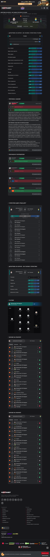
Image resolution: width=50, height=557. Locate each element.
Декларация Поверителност (33, 516)
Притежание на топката (13, 75)
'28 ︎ (11, 44)
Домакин (16, 344)
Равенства (12, 283)
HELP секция (30, 520)
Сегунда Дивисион (17, 13)
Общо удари (10, 54)
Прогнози (5, 13)
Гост (20, 344)
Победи (12, 280)
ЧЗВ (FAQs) (29, 509)
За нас (28, 512)
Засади (9, 72)
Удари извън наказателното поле (15, 63)
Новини (4, 520)
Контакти (29, 511)
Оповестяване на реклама (33, 524)
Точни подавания (12, 84)
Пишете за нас (30, 514)
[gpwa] (12, 543)
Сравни (4, 514)
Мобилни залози (6, 518)
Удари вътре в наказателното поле (15, 60)
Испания (10, 13)
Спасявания (10, 78)
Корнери (10, 69)
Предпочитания (45, 555)
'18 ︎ (39, 41)
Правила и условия (31, 518)
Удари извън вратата (12, 51)
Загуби (11, 286)
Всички (11, 344)
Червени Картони (12, 93)
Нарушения (10, 66)
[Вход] (44, 8)
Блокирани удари (12, 57)
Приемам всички (45, 553)
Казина (4, 512)
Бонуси (4, 509)
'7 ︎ (39, 39)
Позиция (12, 277)
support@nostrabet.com (6, 537)
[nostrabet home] (6, 492)
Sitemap (28, 522)
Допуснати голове (14, 292)
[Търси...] (41, 8)
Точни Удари (10, 48)
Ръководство (5, 522)
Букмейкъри (5, 511)
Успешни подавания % (13, 87)
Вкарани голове (13, 289)
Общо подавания (12, 81)
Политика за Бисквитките (26, 554)
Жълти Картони (11, 90)
